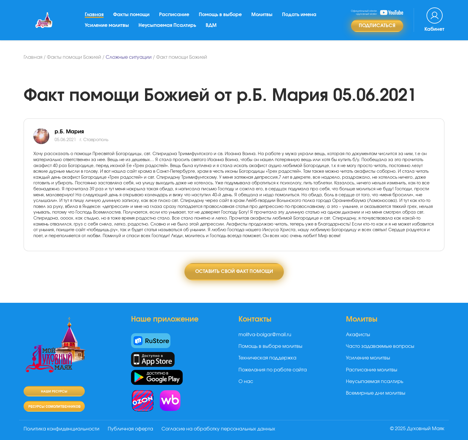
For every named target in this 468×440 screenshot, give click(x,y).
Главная (94, 14)
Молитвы (262, 14)
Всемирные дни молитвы (375, 393)
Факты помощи (131, 14)
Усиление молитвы (107, 25)
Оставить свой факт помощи (234, 271)
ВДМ (211, 25)
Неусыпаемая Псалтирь (167, 25)
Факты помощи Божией (74, 57)
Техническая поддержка (267, 358)
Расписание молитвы (371, 370)
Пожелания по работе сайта (272, 370)
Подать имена (299, 14)
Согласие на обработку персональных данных (218, 429)
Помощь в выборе (220, 14)
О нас (245, 381)
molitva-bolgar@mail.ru (264, 334)
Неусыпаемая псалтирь (374, 381)
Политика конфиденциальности (61, 429)
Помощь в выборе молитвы (270, 346)
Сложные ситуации (129, 57)
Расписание (174, 14)
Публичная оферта (130, 429)
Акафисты (358, 334)
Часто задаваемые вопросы (380, 346)
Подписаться (377, 25)
